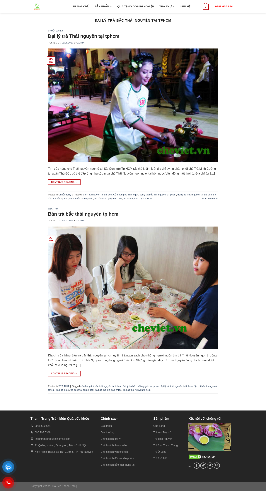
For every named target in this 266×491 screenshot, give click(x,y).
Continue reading (64, 182)
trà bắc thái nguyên (83, 198)
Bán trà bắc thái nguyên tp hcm (83, 214)
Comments (210, 198)
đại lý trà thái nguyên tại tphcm (176, 386)
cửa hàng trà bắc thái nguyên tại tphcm (101, 386)
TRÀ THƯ (166, 6)
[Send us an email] (217, 465)
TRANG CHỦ (81, 6)
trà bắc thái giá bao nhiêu (108, 389)
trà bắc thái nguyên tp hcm (108, 198)
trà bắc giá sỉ (62, 389)
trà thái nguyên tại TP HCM (138, 198)
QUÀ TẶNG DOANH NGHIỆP (135, 6)
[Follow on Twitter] (210, 465)
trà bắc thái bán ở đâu (82, 389)
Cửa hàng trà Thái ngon (125, 194)
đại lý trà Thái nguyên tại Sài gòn (195, 194)
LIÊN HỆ (185, 6)
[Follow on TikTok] (203, 465)
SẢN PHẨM (103, 6)
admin (81, 43)
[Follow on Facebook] (197, 465)
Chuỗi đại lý (55, 31)
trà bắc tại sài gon (62, 198)
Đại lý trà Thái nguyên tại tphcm (83, 36)
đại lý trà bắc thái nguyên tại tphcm (158, 194)
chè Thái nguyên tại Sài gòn (97, 194)
